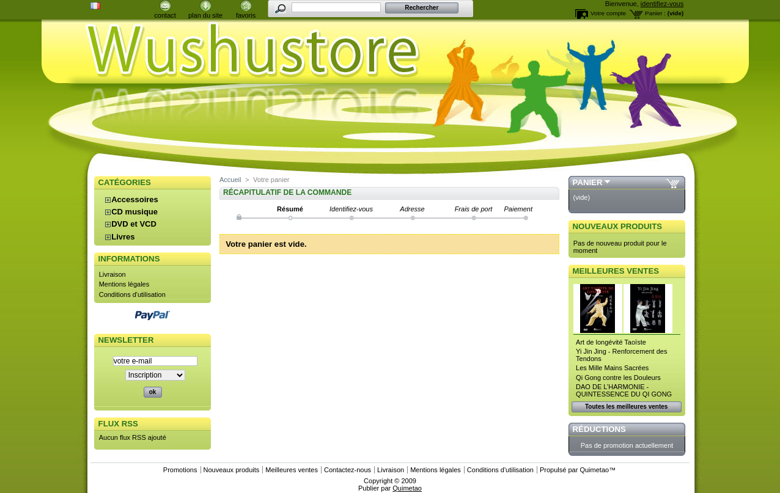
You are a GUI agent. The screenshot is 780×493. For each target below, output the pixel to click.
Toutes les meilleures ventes (626, 406)
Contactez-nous (347, 469)
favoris (246, 15)
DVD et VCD (133, 223)
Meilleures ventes (616, 271)
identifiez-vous (662, 3)
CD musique (134, 211)
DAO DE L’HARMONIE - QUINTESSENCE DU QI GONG (624, 390)
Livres (122, 236)
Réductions (599, 429)
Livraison (112, 274)
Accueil (230, 179)
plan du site (205, 15)
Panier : (655, 13)
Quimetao (594, 469)
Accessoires (134, 199)
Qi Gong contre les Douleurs (618, 377)
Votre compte (608, 13)
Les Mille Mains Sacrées (612, 367)
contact (164, 15)
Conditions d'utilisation (132, 294)
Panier (588, 182)
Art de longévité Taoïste (611, 342)
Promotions (180, 469)
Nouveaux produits (618, 226)
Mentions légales (124, 284)
